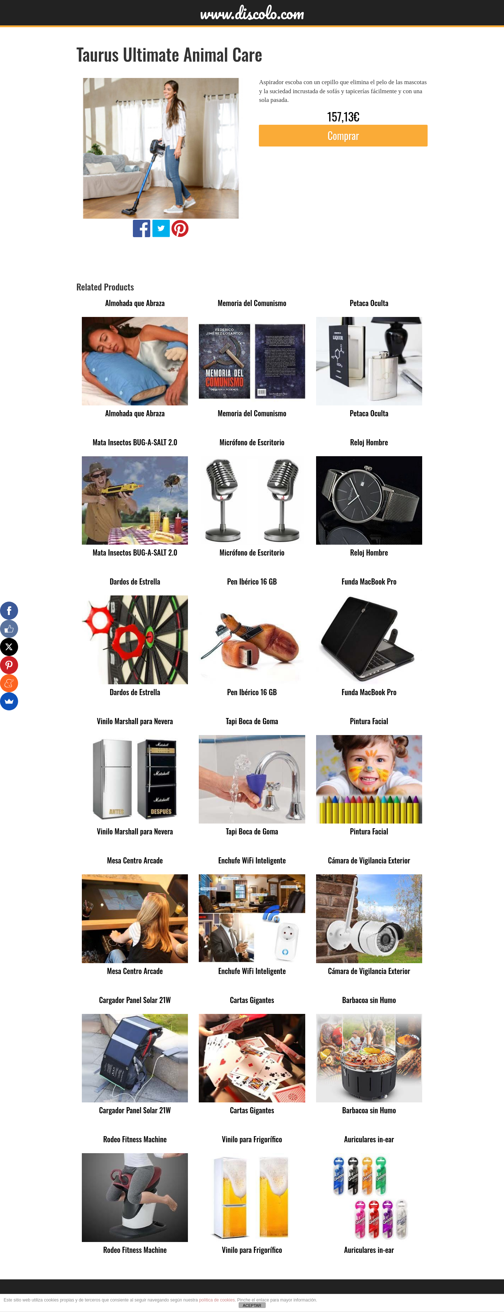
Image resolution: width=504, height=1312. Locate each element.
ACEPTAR (252, 1305)
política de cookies (217, 1300)
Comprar (343, 135)
